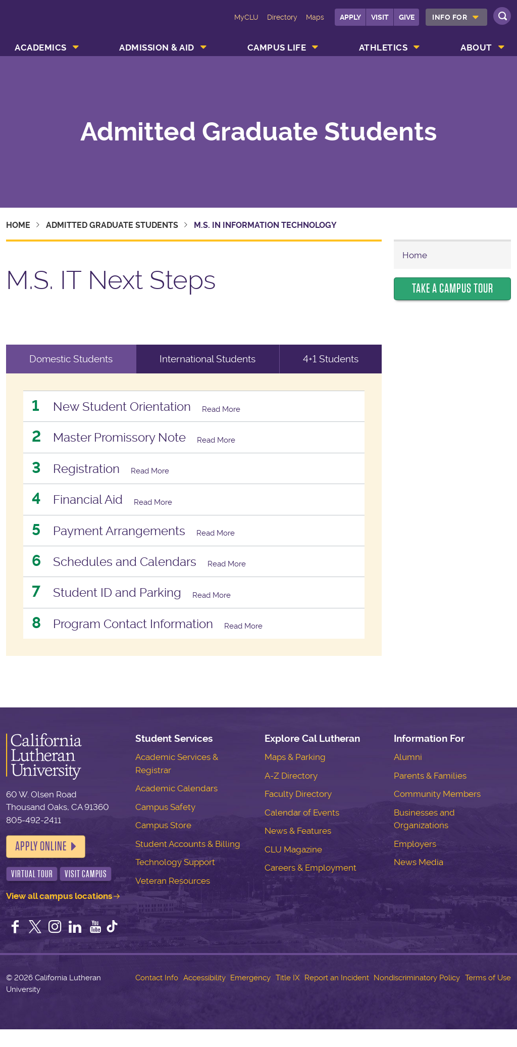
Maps (315, 17)
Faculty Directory (298, 811)
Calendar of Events (302, 830)
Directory (282, 17)
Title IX (287, 995)
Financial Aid (97, 506)
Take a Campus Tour (452, 288)
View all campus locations (59, 914)
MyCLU (246, 17)
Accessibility (204, 995)
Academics (41, 47)
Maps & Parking (295, 775)
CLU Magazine (293, 867)
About (476, 47)
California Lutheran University (49, 24)
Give (407, 17)
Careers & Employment (310, 885)
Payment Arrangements (136, 540)
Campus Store (163, 843)
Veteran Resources (172, 898)
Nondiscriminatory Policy (417, 995)
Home (18, 225)
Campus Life (276, 47)
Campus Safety (165, 825)
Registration (95, 474)
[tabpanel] (194, 523)
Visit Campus (86, 891)
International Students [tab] (207, 359)
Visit (380, 17)
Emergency (250, 995)
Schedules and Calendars (143, 573)
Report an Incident (336, 995)
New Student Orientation (140, 407)
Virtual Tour (32, 891)
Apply (350, 17)
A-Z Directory (291, 793)
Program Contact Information (154, 639)
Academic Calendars (176, 806)
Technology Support (175, 880)
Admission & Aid (156, 47)
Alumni (408, 775)
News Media (418, 880)
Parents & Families (430, 793)
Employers (415, 861)
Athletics (383, 47)
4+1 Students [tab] (330, 359)
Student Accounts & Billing (187, 861)
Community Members (437, 811)
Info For (449, 17)
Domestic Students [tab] (71, 359)
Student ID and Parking (133, 606)
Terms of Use (488, 995)
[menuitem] (456, 17)
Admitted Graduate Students (258, 132)
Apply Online (41, 864)
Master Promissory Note (138, 440)
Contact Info (156, 995)
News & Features (298, 848)
